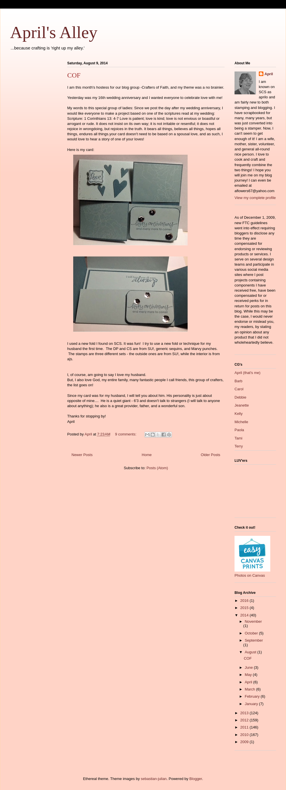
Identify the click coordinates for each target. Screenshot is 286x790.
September (254, 640)
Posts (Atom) (157, 468)
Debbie (240, 397)
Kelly (239, 413)
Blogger (195, 779)
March (250, 689)
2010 (245, 735)
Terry (239, 446)
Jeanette (242, 405)
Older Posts (210, 455)
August (251, 652)
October (252, 633)
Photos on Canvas (250, 575)
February (253, 696)
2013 (245, 713)
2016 (245, 600)
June (249, 667)
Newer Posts (82, 455)
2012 (245, 720)
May (249, 674)
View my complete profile (255, 198)
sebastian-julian (153, 779)
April (269, 74)
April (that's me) (248, 373)
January (252, 704)
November (253, 621)
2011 (245, 727)
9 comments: (126, 434)
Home (147, 455)
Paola (239, 430)
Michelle (241, 422)
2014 (245, 615)
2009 (245, 742)
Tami (238, 438)
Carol (239, 389)
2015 (245, 608)
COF (74, 75)
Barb (238, 381)
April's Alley (54, 32)
